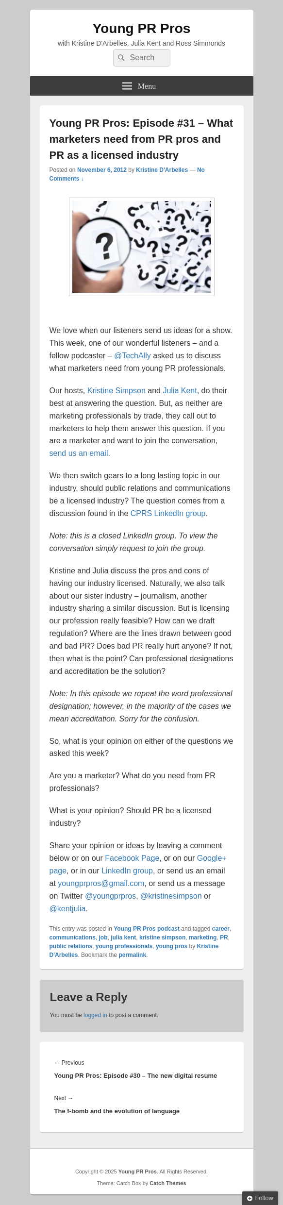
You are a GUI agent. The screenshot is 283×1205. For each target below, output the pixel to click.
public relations (71, 946)
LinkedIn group (127, 871)
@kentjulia (68, 908)
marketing (202, 937)
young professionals (124, 946)
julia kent (123, 937)
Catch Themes (168, 1183)
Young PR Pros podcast (147, 928)
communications (73, 937)
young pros (171, 946)
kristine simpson (162, 937)
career (221, 928)
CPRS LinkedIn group (168, 513)
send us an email (79, 453)
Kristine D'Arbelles (162, 170)
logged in (95, 1015)
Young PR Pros (142, 28)
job (103, 937)
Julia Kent (180, 390)
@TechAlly (132, 355)
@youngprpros (110, 896)
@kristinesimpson (171, 896)
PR (224, 937)
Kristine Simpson (116, 390)
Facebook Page (132, 858)
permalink (132, 955)
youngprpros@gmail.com (101, 883)
